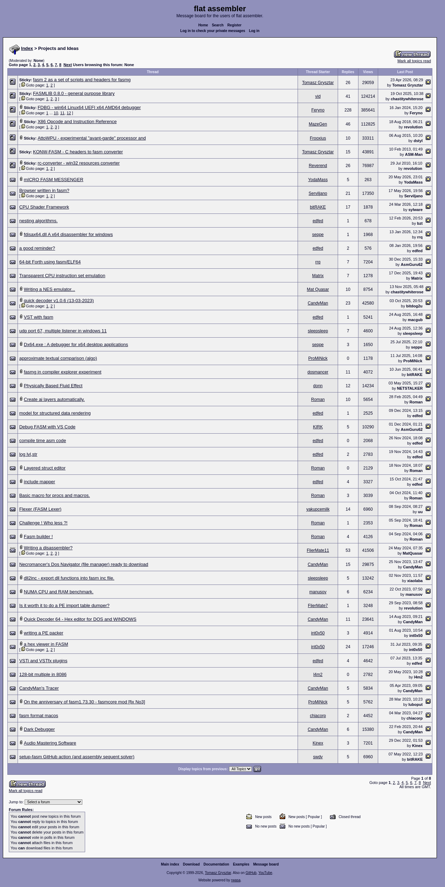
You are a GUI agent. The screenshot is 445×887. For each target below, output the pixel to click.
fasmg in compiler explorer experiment (62, 372)
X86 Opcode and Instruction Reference (77, 121)
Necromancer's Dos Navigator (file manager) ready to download (83, 564)
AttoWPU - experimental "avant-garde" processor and (92, 138)
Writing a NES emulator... (49, 289)
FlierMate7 (318, 605)
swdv (318, 756)
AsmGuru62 (411, 264)
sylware (415, 210)
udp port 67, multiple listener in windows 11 (63, 330)
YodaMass (318, 179)
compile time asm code (42, 440)
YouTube (265, 874)
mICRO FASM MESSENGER (53, 179)
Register (234, 25)
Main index (170, 866)
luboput (415, 704)
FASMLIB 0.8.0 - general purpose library (74, 93)
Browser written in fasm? (44, 190)
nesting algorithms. (38, 220)
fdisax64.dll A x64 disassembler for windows (68, 234)
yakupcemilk (318, 509)
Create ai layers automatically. (54, 399)
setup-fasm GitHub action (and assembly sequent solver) (76, 756)
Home (203, 25)
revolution (413, 127)
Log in (254, 31)
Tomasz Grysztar (318, 82)
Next (67, 65)
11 (62, 113)
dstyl (418, 141)
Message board (266, 866)
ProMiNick (318, 358)
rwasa (236, 881)
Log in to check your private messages (212, 31)
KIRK (318, 427)
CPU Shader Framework (44, 207)
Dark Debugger (39, 729)
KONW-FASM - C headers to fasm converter (78, 151)
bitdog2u (414, 306)
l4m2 (318, 674)
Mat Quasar (318, 289)
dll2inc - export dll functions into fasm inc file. (69, 578)
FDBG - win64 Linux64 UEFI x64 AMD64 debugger (89, 107)
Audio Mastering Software (50, 743)
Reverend (318, 165)
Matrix (318, 275)
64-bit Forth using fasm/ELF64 (50, 261)
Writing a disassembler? (48, 547)
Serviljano (318, 193)
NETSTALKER (410, 388)
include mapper (39, 481)
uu (420, 512)
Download (191, 866)
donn (318, 385)
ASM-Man (413, 154)
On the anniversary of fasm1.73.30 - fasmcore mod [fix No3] (84, 701)
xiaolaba (414, 581)
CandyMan (318, 303)
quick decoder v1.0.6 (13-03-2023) (59, 300)
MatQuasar (413, 553)
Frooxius (318, 138)
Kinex (318, 743)
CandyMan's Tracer (39, 688)
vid (317, 96)
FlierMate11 (318, 550)
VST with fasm (38, 317)
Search (217, 25)
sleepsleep (318, 330)
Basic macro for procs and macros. (54, 495)
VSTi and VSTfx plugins (43, 660)
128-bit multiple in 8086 (42, 674)
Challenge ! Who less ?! (43, 522)
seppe (318, 234)
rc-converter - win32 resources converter (79, 163)
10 (56, 113)
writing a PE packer (43, 633)
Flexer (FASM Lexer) (40, 509)
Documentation (216, 866)
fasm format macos (38, 715)
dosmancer (317, 372)
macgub (415, 320)
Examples (241, 866)
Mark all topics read (414, 61)
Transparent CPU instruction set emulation (62, 275)
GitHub (251, 874)
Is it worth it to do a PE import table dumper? (64, 605)
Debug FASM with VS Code (47, 426)
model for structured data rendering (55, 413)
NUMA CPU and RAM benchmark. (59, 591)
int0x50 (318, 633)
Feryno (317, 110)
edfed (318, 220)
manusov (317, 591)
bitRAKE (318, 207)
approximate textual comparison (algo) (58, 358)
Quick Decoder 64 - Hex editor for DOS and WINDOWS (80, 619)
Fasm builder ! (38, 536)
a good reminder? (37, 248)
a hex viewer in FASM (46, 644)
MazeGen (318, 124)
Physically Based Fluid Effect (53, 385)
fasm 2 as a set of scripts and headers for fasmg (82, 79)
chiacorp (318, 715)
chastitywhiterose (407, 99)
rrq (419, 237)
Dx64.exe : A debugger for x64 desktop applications (76, 344)
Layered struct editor (45, 468)
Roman (318, 399)
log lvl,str (28, 454)
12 (69, 113)
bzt (419, 223)
